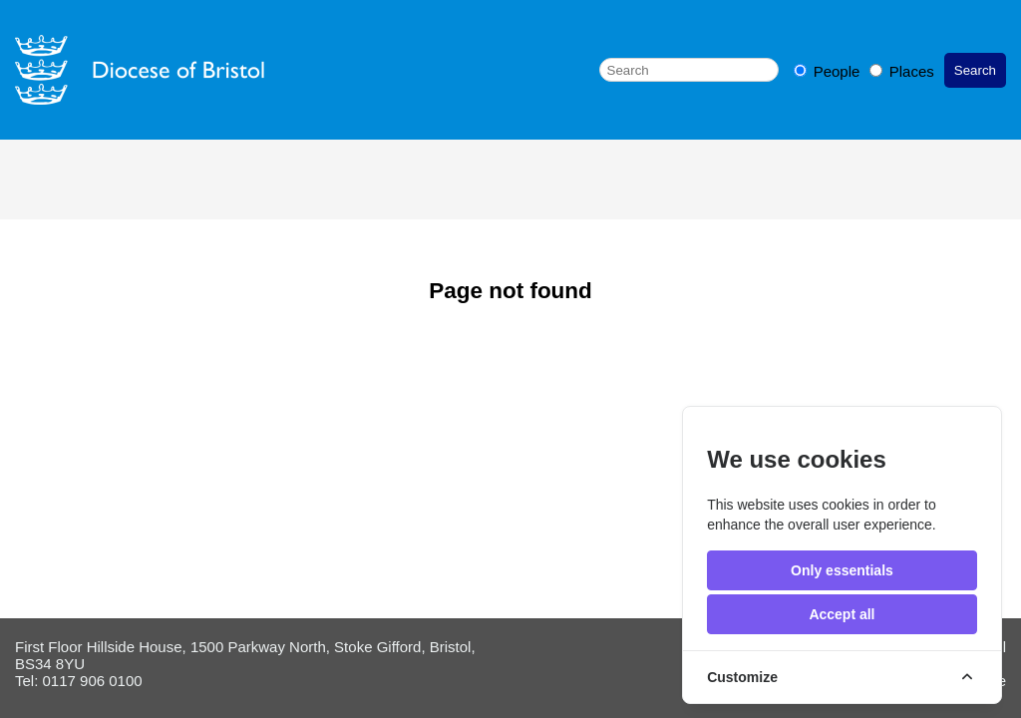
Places (901, 71)
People (829, 71)
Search (975, 70)
